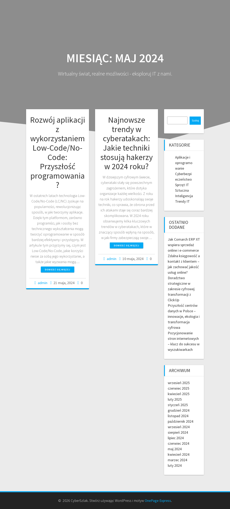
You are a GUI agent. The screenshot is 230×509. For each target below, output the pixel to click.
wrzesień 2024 (179, 427)
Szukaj (195, 120)
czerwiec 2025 (178, 388)
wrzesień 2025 (179, 382)
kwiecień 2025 (178, 393)
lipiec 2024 (176, 438)
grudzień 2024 (178, 410)
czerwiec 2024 (178, 443)
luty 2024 (175, 465)
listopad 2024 (178, 415)
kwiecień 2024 (178, 454)
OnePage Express (158, 500)
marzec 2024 (177, 460)
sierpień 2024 (178, 432)
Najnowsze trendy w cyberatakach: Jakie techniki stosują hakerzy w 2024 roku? (126, 143)
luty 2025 (175, 399)
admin (42, 282)
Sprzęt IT (182, 184)
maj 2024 (175, 449)
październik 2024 (180, 421)
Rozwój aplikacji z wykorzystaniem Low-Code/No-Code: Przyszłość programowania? (57, 152)
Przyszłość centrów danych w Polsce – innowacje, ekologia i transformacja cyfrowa (184, 316)
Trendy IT (182, 201)
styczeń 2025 (178, 404)
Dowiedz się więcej (57, 269)
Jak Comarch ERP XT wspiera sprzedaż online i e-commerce (184, 245)
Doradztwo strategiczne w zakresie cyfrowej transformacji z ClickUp (181, 289)
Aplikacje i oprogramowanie (183, 163)
